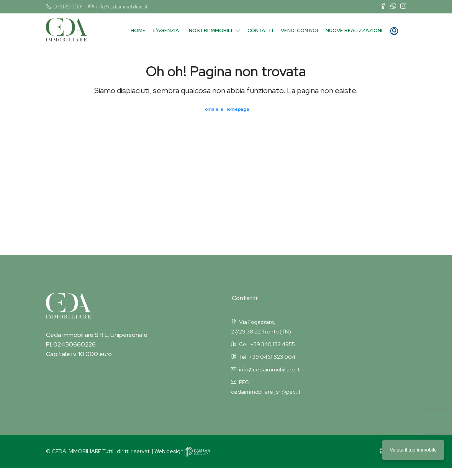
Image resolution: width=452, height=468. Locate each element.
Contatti (260, 30)
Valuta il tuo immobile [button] (413, 450)
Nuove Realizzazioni (354, 30)
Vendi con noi (299, 30)
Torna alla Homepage (226, 109)
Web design (182, 451)
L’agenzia (166, 30)
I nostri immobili (209, 30)
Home (138, 30)
